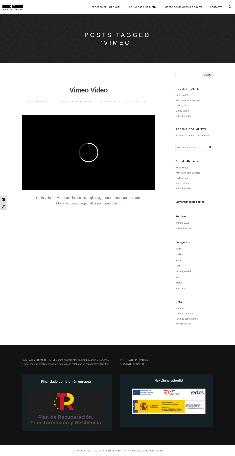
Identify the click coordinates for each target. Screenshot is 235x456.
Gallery (179, 254)
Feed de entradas (185, 313)
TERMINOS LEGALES (132, 364)
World (179, 282)
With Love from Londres (188, 100)
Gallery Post (182, 105)
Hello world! (182, 95)
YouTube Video (183, 116)
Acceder (180, 308)
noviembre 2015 (184, 228)
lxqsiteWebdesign (79, 101)
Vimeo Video (88, 90)
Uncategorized (183, 271)
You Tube (180, 288)
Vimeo (112, 101)
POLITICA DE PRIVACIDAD (134, 360)
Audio (179, 248)
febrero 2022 (182, 222)
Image (179, 260)
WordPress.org (183, 324)
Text (178, 265)
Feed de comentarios (187, 318)
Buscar (207, 74)
